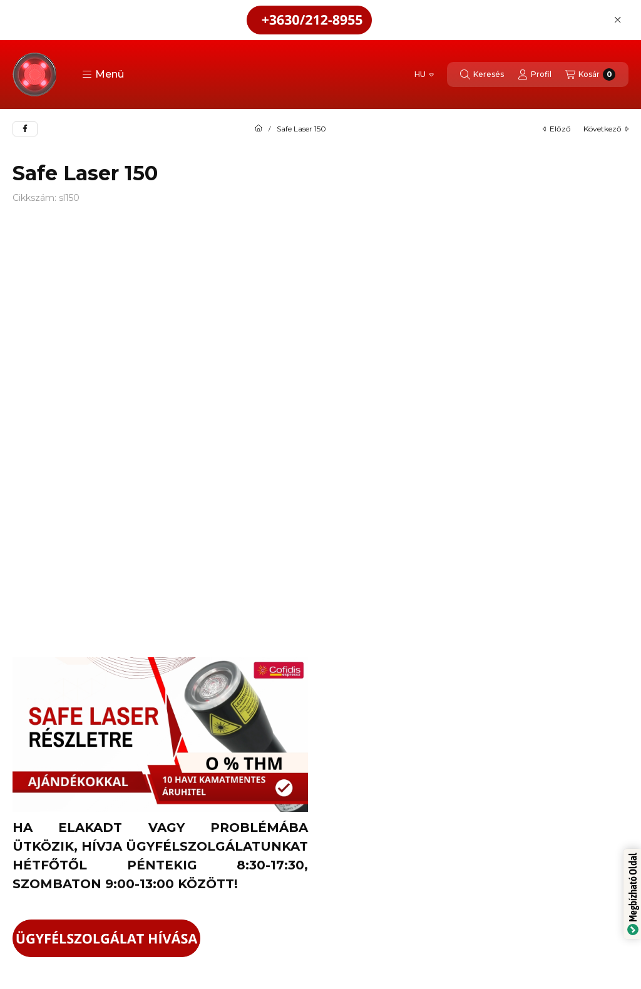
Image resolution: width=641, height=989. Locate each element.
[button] (103, 74)
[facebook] (25, 128)
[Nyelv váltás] (424, 74)
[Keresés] (482, 74)
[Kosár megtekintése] (590, 74)
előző (557, 128)
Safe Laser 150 (301, 129)
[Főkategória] (258, 129)
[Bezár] (617, 20)
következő (605, 128)
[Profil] (534, 74)
